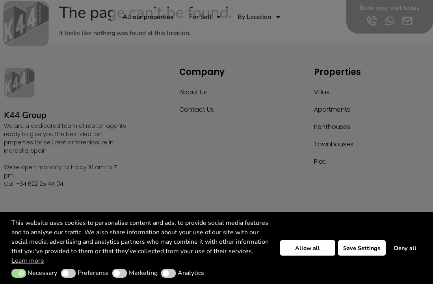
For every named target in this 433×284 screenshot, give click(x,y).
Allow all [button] (307, 248)
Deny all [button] (405, 248)
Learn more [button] (27, 260)
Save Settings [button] (361, 248)
